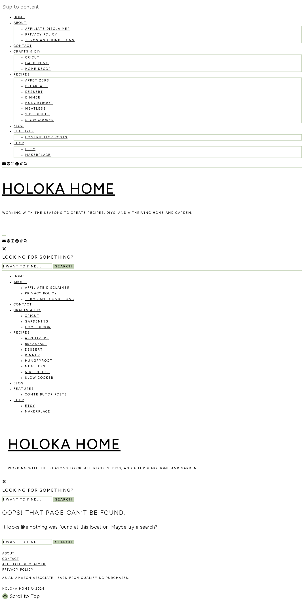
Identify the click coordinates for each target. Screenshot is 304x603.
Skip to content (20, 7)
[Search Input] (27, 266)
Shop (19, 143)
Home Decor (38, 69)
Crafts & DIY (27, 51)
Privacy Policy (41, 34)
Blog (19, 126)
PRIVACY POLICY (18, 569)
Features (24, 131)
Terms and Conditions (50, 40)
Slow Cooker (39, 120)
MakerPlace (38, 155)
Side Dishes (37, 114)
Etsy (30, 149)
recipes (22, 74)
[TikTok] (21, 164)
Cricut (32, 57)
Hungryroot (39, 103)
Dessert (34, 92)
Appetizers (37, 80)
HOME (19, 17)
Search (63, 266)
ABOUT (8, 553)
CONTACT (10, 559)
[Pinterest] (8, 164)
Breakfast (36, 86)
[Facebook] (17, 164)
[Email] (4, 164)
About (20, 23)
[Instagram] (12, 164)
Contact (23, 46)
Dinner (33, 97)
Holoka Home (58, 188)
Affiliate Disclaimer (47, 29)
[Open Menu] (4, 235)
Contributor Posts (46, 137)
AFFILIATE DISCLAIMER (24, 564)
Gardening (37, 63)
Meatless (35, 108)
